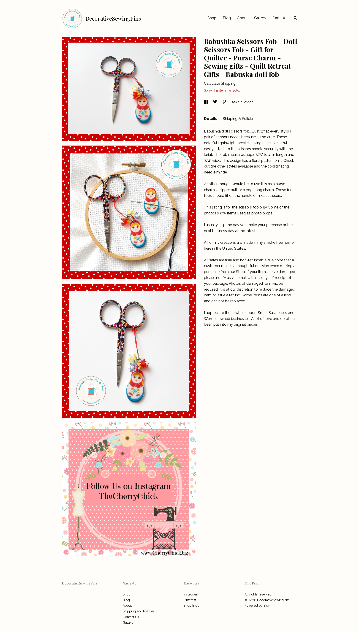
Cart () (278, 18)
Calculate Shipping (220, 83)
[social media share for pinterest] (225, 102)
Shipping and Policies (139, 611)
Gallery (260, 18)
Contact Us (131, 617)
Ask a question (242, 102)
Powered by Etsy (257, 605)
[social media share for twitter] (215, 102)
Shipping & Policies (239, 118)
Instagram (191, 594)
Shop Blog (191, 605)
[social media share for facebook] (206, 102)
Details (211, 118)
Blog (227, 18)
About (242, 18)
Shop (211, 18)
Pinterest (190, 600)
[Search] (295, 18)
